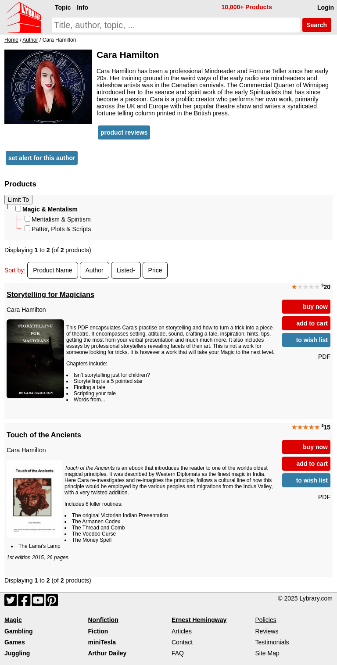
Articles (182, 631)
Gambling (18, 631)
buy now (315, 306)
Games (14, 642)
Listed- (126, 270)
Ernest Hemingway (199, 619)
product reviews (123, 132)
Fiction (98, 631)
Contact (182, 642)
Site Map (267, 653)
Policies (265, 619)
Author (95, 270)
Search (317, 25)
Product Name (52, 270)
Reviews (267, 631)
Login (325, 7)
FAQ (178, 653)
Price (155, 270)
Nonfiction (103, 619)
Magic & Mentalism (46, 209)
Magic (13, 619)
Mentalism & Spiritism (58, 219)
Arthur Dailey (107, 653)
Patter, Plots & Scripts (58, 228)
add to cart (312, 323)
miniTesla (102, 642)
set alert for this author (41, 157)
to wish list (312, 339)
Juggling (17, 653)
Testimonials (272, 642)
